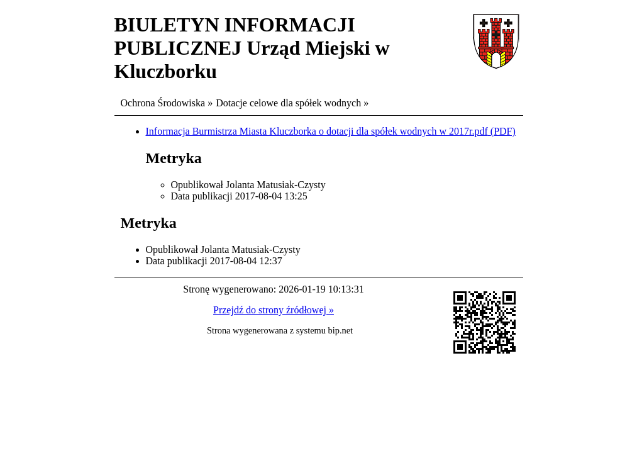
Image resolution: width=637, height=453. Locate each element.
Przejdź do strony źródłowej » (273, 310)
